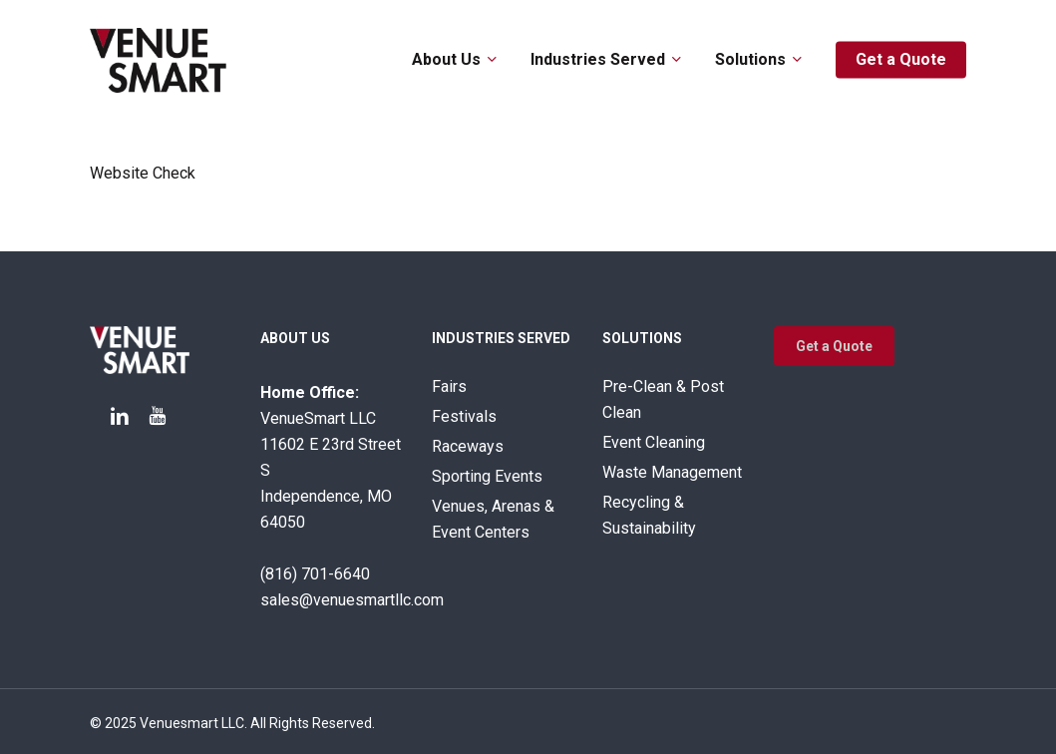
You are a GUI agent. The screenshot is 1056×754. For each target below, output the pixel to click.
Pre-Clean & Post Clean (663, 399)
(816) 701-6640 (315, 574)
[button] (834, 346)
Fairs (449, 386)
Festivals (464, 416)
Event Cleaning (653, 442)
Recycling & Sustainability (649, 515)
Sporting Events (487, 476)
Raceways (468, 446)
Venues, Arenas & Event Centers (493, 519)
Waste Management (672, 472)
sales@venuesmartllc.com (352, 599)
